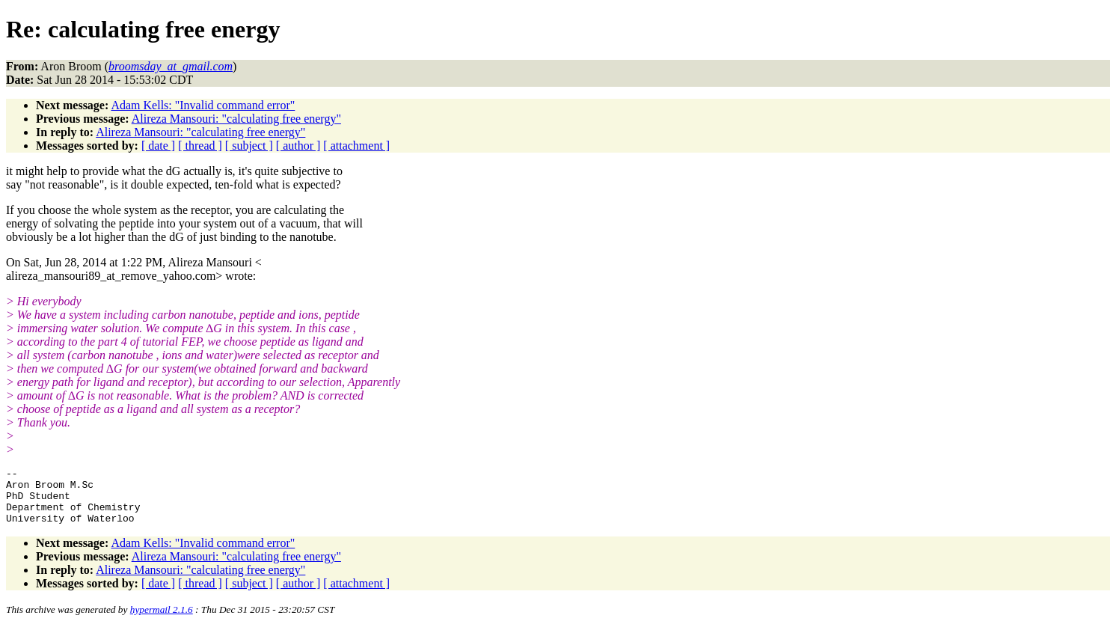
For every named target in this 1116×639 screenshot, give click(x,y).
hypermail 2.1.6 (161, 620)
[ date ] (158, 145)
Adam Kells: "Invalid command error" (203, 105)
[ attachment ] (356, 145)
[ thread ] (200, 145)
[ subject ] (249, 145)
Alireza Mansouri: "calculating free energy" (236, 118)
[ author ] (298, 145)
